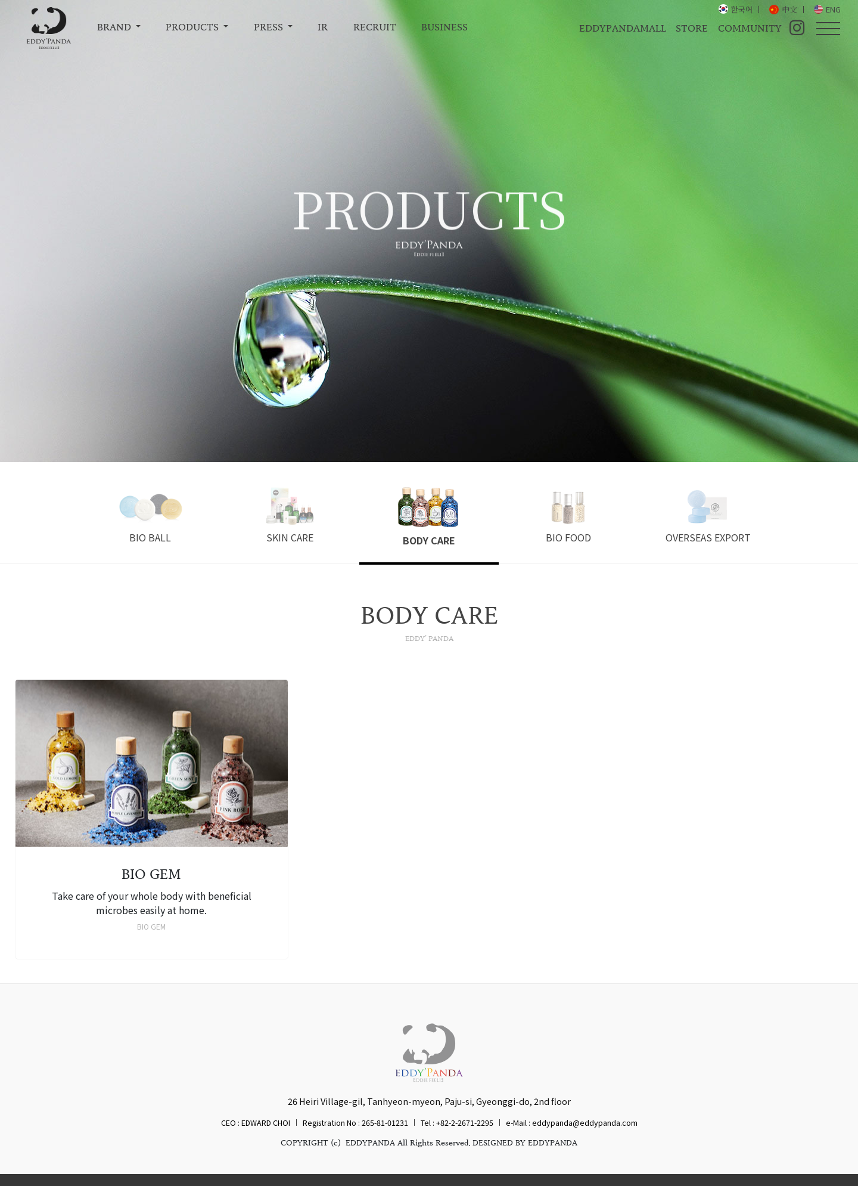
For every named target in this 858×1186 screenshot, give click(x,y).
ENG (833, 9)
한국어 (742, 9)
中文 (789, 9)
